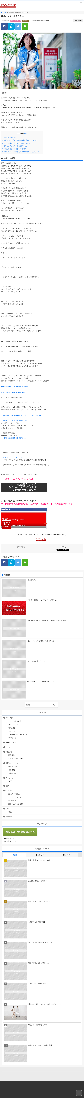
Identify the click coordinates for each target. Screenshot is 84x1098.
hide (25, 133)
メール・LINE (10, 742)
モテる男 (11, 770)
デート (8, 747)
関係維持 (11, 755)
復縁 (7, 786)
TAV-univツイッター (10, 841)
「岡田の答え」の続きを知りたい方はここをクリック (20, 152)
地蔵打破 (11, 728)
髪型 (10, 781)
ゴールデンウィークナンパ (18, 734)
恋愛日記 (9, 817)
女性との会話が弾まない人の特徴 (14, 149)
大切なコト (25, 20)
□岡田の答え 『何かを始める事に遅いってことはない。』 (22, 140)
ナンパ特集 (10, 718)
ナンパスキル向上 (14, 721)
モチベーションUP (16, 20)
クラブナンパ (13, 724)
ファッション (10, 778)
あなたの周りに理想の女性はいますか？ (16, 143)
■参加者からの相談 (9, 137)
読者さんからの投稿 (15, 804)
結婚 (7, 809)
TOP (3, 12)
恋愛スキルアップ (12, 763)
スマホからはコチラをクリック (12, 457)
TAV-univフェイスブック (12, 838)
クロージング (13, 731)
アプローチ (12, 738)
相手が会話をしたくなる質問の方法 (14, 146)
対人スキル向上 (14, 794)
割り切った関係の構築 (16, 758)
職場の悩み (12, 800)
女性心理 (9, 752)
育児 (10, 812)
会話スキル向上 (14, 766)
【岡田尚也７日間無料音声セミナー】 (14, 420)
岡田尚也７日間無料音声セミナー (16, 438)
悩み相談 (9, 790)
